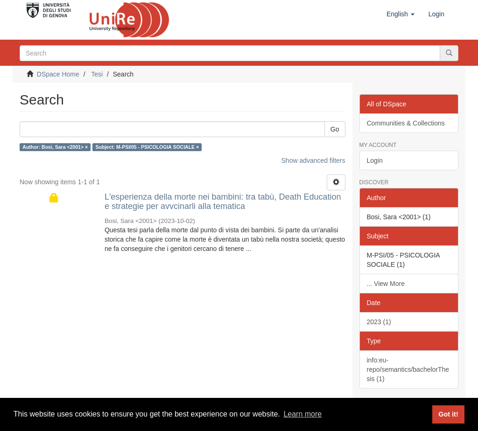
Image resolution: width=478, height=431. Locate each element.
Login (375, 160)
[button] (401, 14)
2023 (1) (379, 322)
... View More (386, 283)
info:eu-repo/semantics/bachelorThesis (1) (408, 369)
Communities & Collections (406, 123)
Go (334, 129)
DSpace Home (58, 74)
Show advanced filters (313, 160)
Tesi (97, 74)
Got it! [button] (448, 414)
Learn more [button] (302, 414)
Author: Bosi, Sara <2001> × (55, 147)
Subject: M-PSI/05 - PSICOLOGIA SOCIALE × (147, 147)
